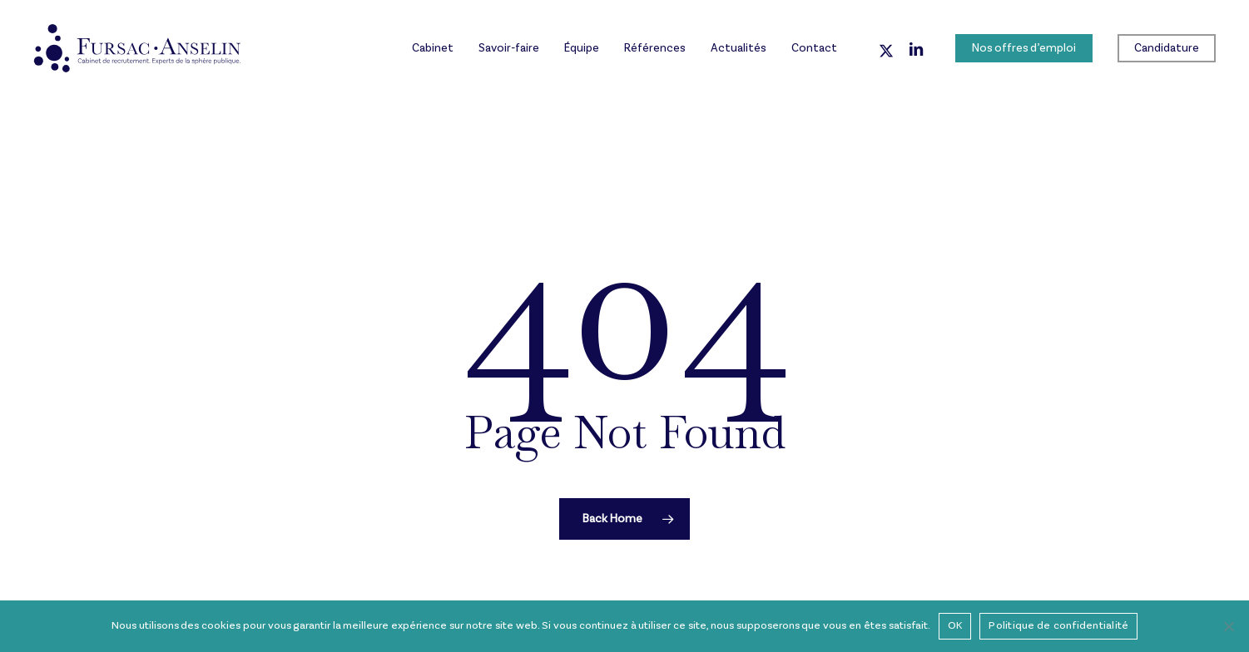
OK (955, 625)
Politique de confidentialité (1058, 625)
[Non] (1228, 626)
